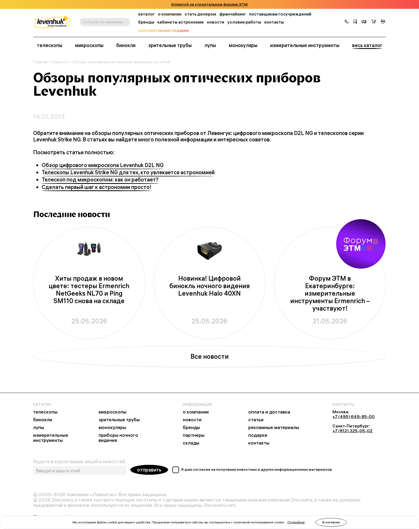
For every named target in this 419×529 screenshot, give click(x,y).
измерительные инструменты (304, 45)
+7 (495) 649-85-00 (353, 416)
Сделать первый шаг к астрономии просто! (97, 187)
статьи (255, 419)
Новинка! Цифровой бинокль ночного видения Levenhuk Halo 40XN (209, 286)
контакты (274, 22)
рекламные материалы (273, 427)
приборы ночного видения (118, 438)
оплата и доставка (269, 412)
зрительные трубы (170, 45)
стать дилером (200, 14)
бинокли (125, 45)
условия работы (244, 22)
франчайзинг (232, 14)
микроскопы (89, 45)
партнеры (193, 435)
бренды (146, 22)
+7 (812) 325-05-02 (352, 430)
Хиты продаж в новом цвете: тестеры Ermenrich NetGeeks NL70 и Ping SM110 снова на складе (89, 290)
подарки (257, 435)
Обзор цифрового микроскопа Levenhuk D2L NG (103, 165)
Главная (40, 62)
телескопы (49, 45)
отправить (149, 470)
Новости (60, 62)
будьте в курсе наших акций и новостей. (79, 461)
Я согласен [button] (331, 522)
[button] (347, 22)
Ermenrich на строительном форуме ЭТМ (209, 4)
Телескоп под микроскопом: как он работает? (100, 179)
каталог (146, 14)
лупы (210, 45)
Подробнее (296, 522)
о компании (169, 14)
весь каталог (367, 45)
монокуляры (243, 45)
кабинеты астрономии (180, 22)
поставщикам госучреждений (280, 14)
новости (215, 22)
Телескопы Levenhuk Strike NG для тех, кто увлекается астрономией (128, 172)
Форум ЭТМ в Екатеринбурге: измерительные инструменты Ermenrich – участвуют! (330, 293)
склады (191, 443)
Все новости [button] (210, 356)
